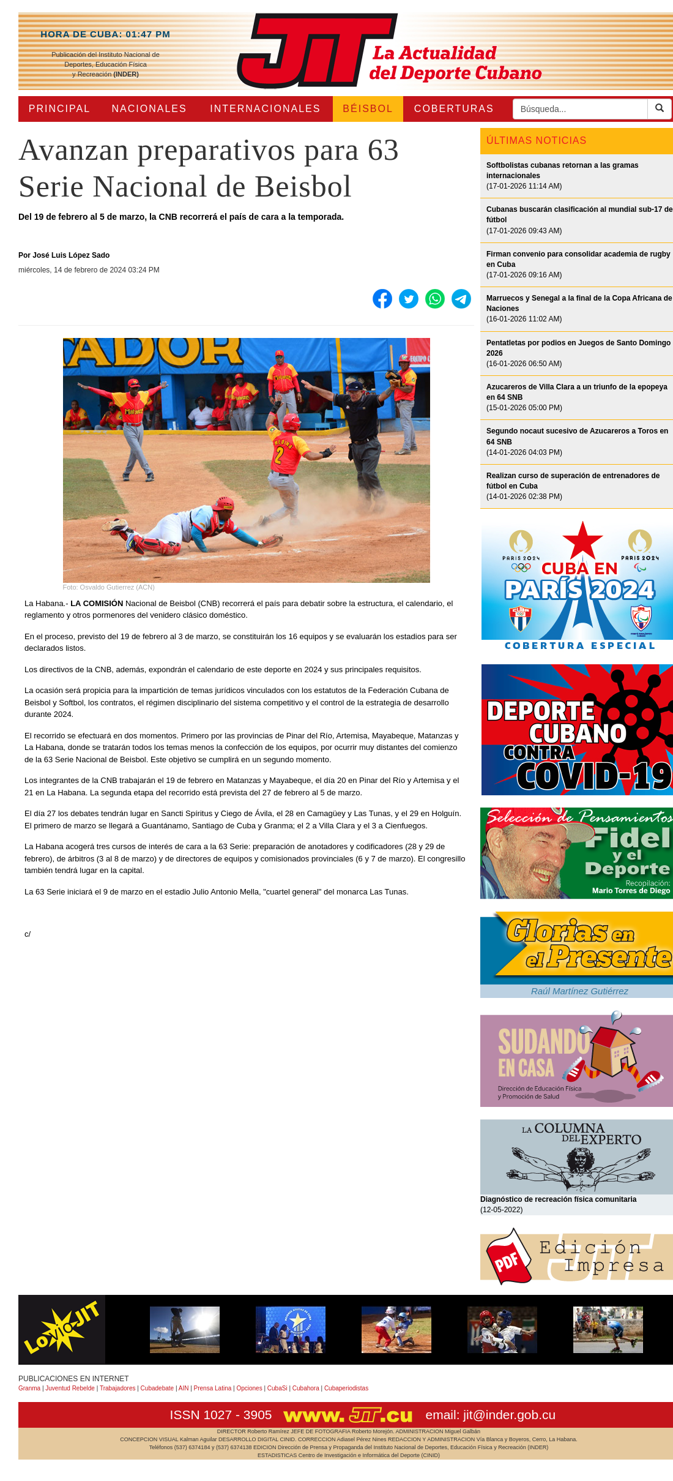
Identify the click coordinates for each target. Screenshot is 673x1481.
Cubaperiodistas (346, 1388)
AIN (184, 1388)
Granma (29, 1388)
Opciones (249, 1388)
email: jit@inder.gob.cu (490, 1415)
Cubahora (305, 1388)
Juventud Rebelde (70, 1388)
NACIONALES (149, 108)
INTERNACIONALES (265, 108)
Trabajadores (118, 1388)
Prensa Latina (213, 1388)
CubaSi (277, 1388)
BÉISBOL (368, 108)
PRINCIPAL (60, 108)
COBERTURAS (454, 108)
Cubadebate (157, 1388)
